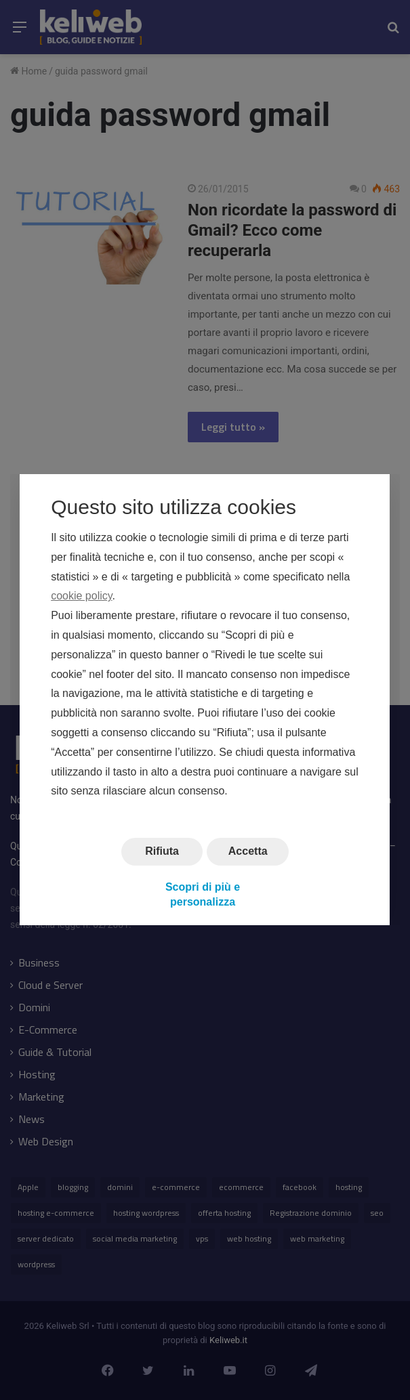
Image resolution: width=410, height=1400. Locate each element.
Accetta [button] (248, 851)
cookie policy (81, 596)
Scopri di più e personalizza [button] (202, 894)
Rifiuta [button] (162, 851)
